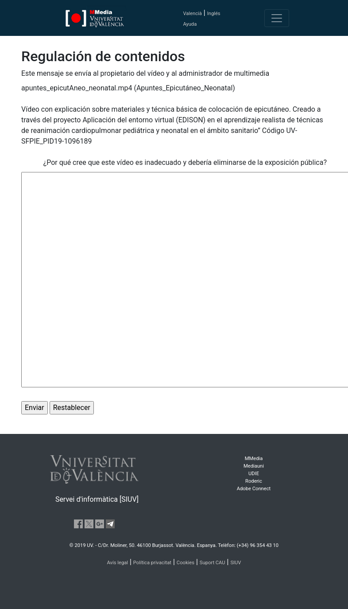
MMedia (254, 458)
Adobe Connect (254, 489)
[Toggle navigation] (276, 18)
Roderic (253, 481)
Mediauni (254, 466)
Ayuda (190, 24)
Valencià (192, 13)
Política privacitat (152, 563)
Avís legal (117, 563)
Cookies (185, 563)
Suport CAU (212, 563)
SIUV (235, 563)
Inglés (213, 13)
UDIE (253, 473)
